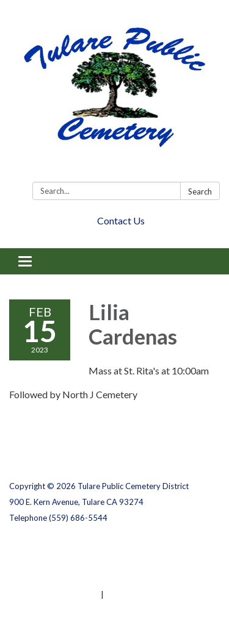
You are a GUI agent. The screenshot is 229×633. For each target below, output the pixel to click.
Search (200, 191)
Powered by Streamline (54, 594)
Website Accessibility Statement (73, 579)
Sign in (119, 594)
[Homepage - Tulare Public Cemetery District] (114, 93)
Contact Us (121, 220)
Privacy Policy (35, 547)
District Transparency (52, 563)
